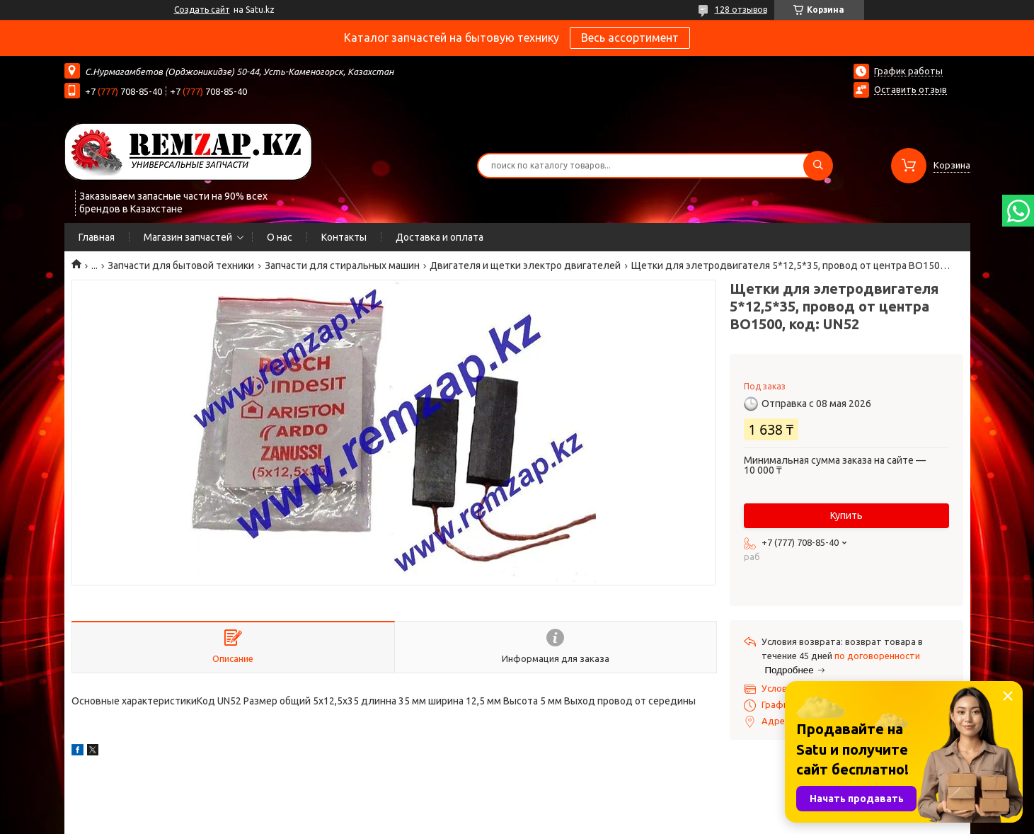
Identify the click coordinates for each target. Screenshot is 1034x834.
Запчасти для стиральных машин (342, 265)
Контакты (344, 237)
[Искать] (818, 166)
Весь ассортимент (630, 37)
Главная (97, 237)
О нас (279, 237)
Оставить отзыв (910, 89)
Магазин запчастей (188, 237)
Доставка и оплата (439, 237)
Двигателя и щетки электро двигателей (525, 265)
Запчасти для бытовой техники (181, 265)
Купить (846, 515)
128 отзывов (741, 9)
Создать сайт (202, 9)
